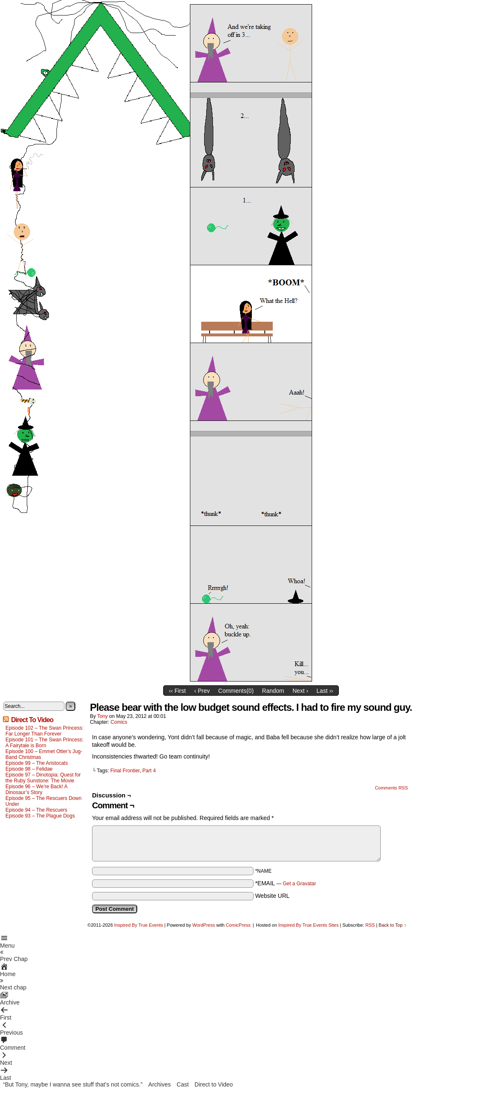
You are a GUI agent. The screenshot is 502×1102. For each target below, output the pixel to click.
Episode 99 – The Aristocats (36, 763)
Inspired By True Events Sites (308, 925)
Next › (300, 690)
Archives (160, 1084)
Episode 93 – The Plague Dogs (40, 816)
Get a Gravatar (299, 884)
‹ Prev (202, 690)
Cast (183, 1084)
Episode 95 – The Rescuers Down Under (43, 801)
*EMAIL (285, 883)
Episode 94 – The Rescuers (36, 810)
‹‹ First (177, 690)
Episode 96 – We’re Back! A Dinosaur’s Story (36, 789)
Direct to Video (214, 1084)
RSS (370, 925)
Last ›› (325, 690)
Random (273, 690)
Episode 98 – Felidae (29, 769)
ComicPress (238, 925)
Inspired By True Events (138, 925)
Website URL (272, 895)
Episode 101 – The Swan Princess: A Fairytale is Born (44, 742)
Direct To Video (32, 719)
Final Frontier (125, 771)
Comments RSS (391, 787)
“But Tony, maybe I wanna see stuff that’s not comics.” (73, 1084)
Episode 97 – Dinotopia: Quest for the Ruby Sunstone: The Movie (43, 778)
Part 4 (149, 771)
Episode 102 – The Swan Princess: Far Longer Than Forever (44, 731)
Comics (118, 722)
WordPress (203, 925)
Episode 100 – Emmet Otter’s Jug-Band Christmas (43, 754)
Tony (102, 716)
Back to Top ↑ (392, 925)
